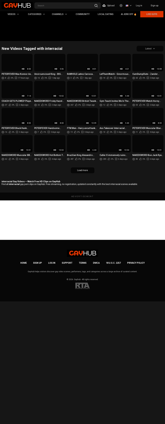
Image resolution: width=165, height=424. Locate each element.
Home (23, 263)
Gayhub (77, 279)
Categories (36, 14)
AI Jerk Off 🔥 (128, 14)
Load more (82, 170)
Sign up (154, 5)
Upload (108, 5)
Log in (139, 5)
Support (67, 263)
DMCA (96, 263)
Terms (83, 263)
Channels (59, 14)
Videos (13, 14)
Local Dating (105, 14)
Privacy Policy (136, 263)
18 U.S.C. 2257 (113, 263)
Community (83, 14)
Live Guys (151, 14)
